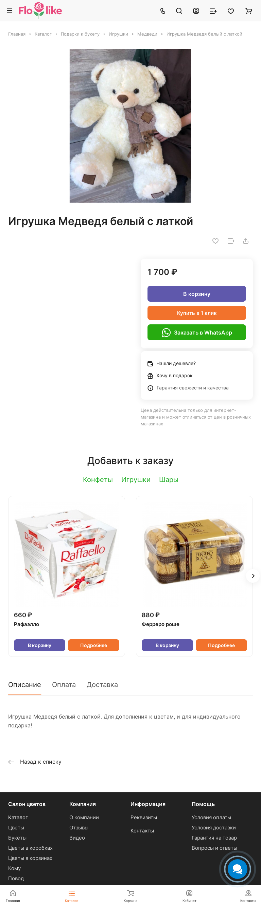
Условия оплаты (211, 817)
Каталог (18, 817)
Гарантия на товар (214, 837)
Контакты (142, 830)
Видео (77, 837)
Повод (16, 878)
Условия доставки (214, 827)
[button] (253, 576)
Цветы (16, 827)
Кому (14, 868)
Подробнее (93, 645)
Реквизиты (143, 817)
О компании (84, 817)
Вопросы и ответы (214, 848)
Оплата (64, 685)
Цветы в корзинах (30, 858)
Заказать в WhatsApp (197, 332)
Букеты (17, 837)
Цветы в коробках (30, 848)
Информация (148, 804)
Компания (82, 804)
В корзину (196, 293)
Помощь (203, 804)
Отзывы (78, 827)
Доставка (102, 685)
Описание (24, 685)
